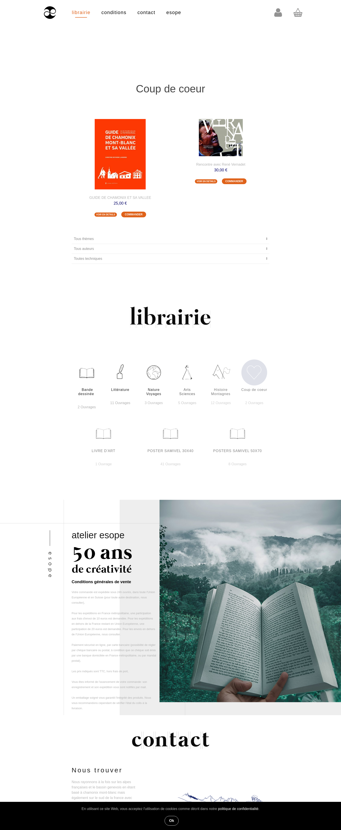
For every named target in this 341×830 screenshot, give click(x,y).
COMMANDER (134, 214)
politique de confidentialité (238, 809)
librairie (81, 12)
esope (173, 12)
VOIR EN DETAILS (105, 214)
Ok (171, 821)
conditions (113, 12)
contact (146, 12)
